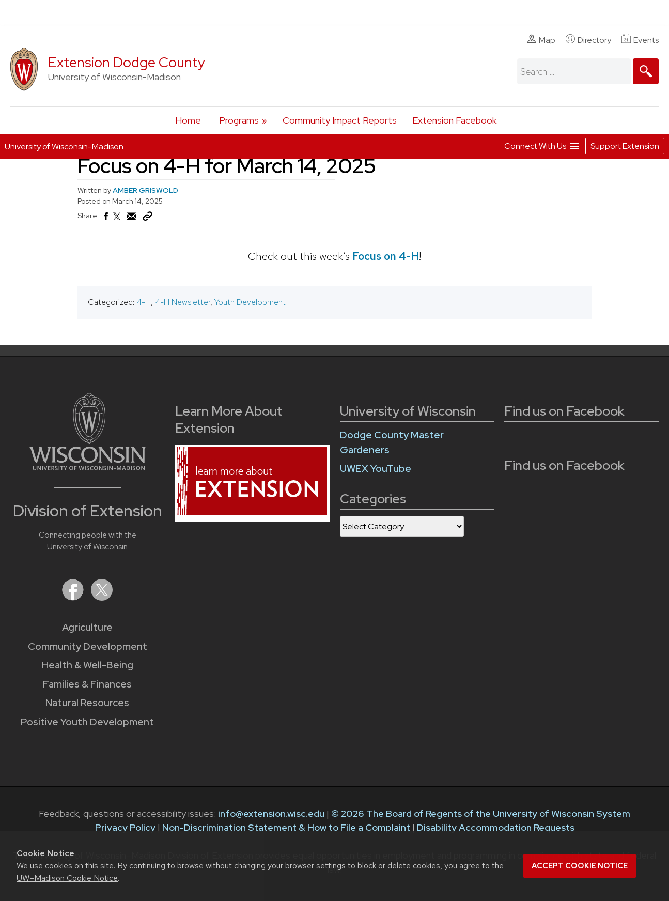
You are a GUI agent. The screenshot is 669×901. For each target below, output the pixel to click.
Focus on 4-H (385, 256)
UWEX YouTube (375, 468)
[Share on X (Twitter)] (117, 220)
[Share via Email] (132, 219)
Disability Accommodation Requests (495, 827)
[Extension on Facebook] (74, 597)
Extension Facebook (454, 120)
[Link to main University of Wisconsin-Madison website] (87, 467)
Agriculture (87, 627)
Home (188, 120)
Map (541, 39)
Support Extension (624, 146)
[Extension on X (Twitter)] (102, 597)
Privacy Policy (125, 827)
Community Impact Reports (340, 120)
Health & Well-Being (87, 665)
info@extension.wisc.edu (271, 813)
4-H (143, 302)
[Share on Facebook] (105, 219)
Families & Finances (87, 684)
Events (640, 39)
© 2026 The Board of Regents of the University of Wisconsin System (480, 813)
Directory (588, 39)
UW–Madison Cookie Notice (67, 878)
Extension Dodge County (126, 62)
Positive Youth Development (87, 721)
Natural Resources (87, 702)
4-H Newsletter (182, 302)
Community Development (87, 646)
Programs (239, 120)
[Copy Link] (147, 218)
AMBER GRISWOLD (145, 190)
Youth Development (250, 302)
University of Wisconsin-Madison (64, 146)
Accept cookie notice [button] (580, 866)
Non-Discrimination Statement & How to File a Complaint (286, 827)
